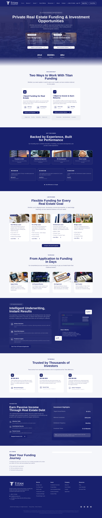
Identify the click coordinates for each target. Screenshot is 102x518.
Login (78, 3)
